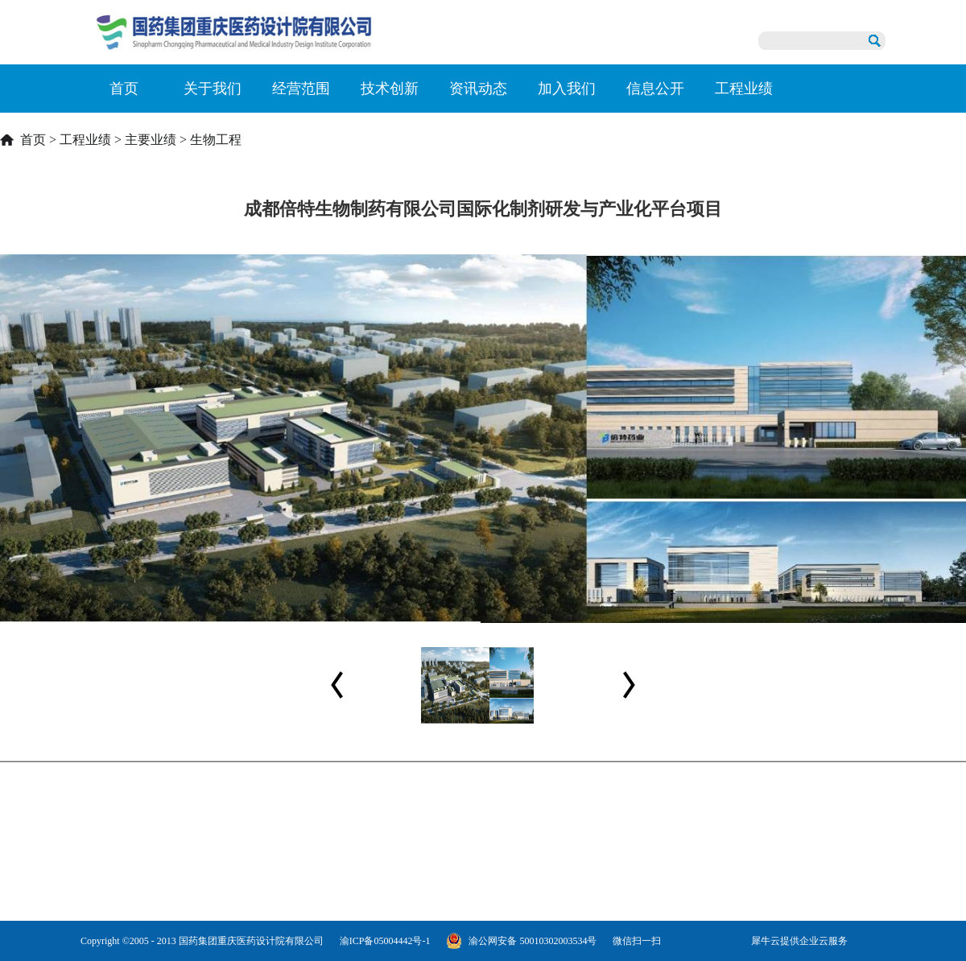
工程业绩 (85, 139)
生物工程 (216, 139)
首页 (123, 88)
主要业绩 (150, 139)
